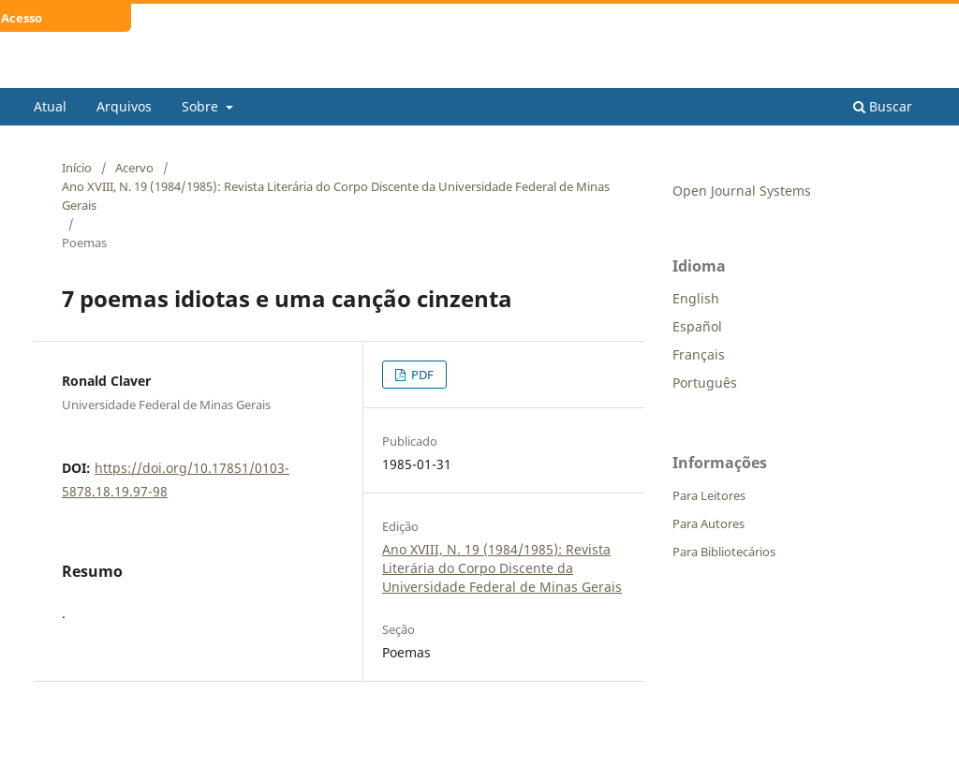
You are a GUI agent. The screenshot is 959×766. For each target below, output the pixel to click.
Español (697, 326)
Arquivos (124, 106)
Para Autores (708, 523)
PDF (421, 374)
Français (698, 354)
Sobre (202, 106)
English (695, 298)
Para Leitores (708, 495)
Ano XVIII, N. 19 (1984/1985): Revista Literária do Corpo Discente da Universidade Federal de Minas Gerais (336, 196)
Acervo (134, 167)
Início (77, 167)
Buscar (882, 106)
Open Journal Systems (741, 190)
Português (704, 382)
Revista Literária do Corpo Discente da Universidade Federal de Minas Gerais (460, 73)
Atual (50, 106)
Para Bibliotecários (723, 551)
